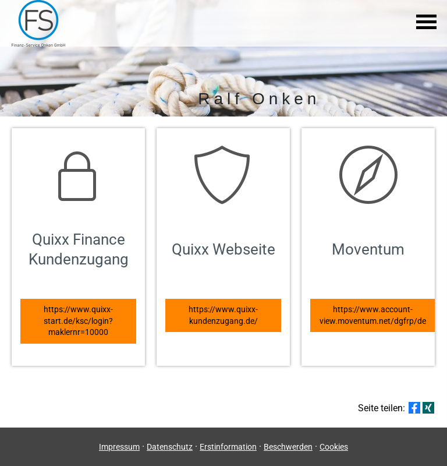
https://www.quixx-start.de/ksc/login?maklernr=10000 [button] (78, 321)
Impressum (119, 446)
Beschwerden (288, 446)
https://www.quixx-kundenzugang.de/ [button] (223, 315)
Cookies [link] (334, 446)
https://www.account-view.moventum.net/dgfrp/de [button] (373, 315)
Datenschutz (170, 446)
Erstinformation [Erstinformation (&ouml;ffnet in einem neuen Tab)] (228, 446)
